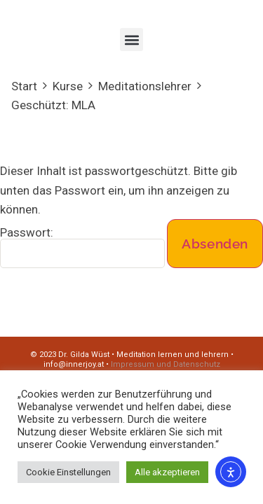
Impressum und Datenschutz (165, 364)
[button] (131, 39)
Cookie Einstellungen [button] (68, 472)
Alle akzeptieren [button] (167, 472)
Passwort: (82, 247)
